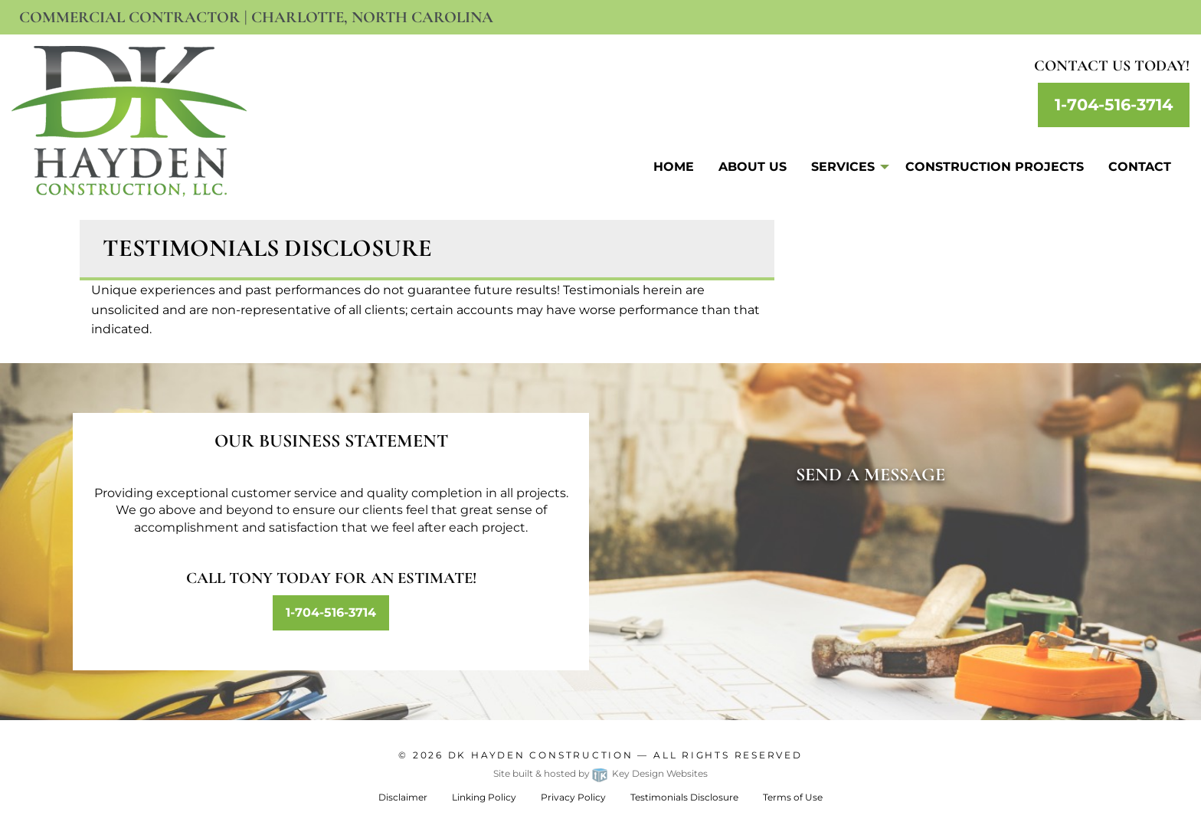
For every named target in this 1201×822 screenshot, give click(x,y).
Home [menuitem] (673, 166)
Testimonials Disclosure (684, 797)
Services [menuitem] (843, 166)
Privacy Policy (573, 797)
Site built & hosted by (600, 773)
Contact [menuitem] (1139, 166)
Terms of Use (793, 797)
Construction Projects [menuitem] (994, 166)
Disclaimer (402, 797)
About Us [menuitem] (752, 166)
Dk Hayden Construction (540, 755)
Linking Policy (484, 797)
